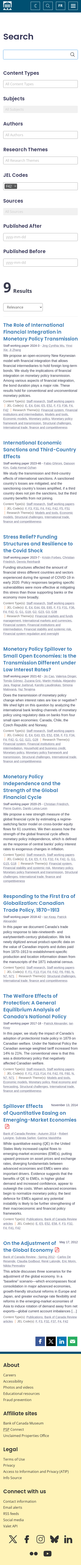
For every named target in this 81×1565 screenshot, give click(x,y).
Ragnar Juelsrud (22, 685)
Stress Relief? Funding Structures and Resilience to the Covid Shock (38, 544)
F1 (30, 972)
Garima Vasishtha (49, 1138)
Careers (9, 1375)
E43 (37, 735)
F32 (50, 859)
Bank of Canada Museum (23, 1423)
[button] (40, 1341)
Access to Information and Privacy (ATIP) (36, 1471)
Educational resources (21, 1393)
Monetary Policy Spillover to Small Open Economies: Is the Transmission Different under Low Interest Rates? (39, 659)
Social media (13, 1520)
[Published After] (40, 237)
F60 (67, 972)
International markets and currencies (47, 620)
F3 (58, 405)
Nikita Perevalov (14, 1265)
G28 (35, 739)
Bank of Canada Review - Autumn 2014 (29, 1133)
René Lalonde (50, 1261)
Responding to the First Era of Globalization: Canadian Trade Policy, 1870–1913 (39, 903)
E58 (56, 735)
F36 (64, 405)
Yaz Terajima (26, 689)
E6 (43, 607)
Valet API (10, 1526)
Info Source (12, 1477)
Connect (13, 1429)
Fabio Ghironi (53, 463)
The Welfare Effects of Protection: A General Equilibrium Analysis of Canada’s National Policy (34, 1006)
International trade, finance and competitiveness (35, 427)
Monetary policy (39, 418)
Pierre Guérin (12, 808)
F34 (71, 735)
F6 (61, 972)
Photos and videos (18, 1387)
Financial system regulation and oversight (31, 633)
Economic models (15, 418)
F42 (5, 410)
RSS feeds (11, 1513)
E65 (49, 607)
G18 (28, 612)
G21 (28, 739)
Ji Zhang (15, 350)
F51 (67, 508)
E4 (31, 405)
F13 (36, 972)
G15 (6, 863)
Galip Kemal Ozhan (23, 467)
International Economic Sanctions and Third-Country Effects (39, 450)
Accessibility (13, 1381)
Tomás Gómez (13, 680)
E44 (37, 405)
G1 (21, 612)
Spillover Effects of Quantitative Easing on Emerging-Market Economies (39, 1113)
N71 (11, 976)
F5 (61, 508)
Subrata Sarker (26, 1138)
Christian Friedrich (56, 804)
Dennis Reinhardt (28, 561)
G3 (48, 612)
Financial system (52, 410)
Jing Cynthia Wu (53, 345)
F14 (43, 972)
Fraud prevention (17, 1399)
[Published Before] (40, 263)
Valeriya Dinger (66, 676)
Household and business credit (44, 748)
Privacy (9, 1465)
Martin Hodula (52, 680)
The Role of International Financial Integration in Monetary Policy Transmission (40, 332)
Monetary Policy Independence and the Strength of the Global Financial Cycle (31, 787)
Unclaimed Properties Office (26, 1435)
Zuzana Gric (32, 680)
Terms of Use (14, 1459)
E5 (43, 405)
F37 (53, 1321)
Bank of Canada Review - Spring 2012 (29, 1257)
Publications (34, 1219)
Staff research (35, 401)
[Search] (72, 54)
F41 (48, 508)
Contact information (19, 1501)
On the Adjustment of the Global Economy (29, 1247)
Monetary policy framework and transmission (33, 872)
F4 (71, 405)
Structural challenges (57, 423)
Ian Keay (50, 917)
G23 (41, 612)
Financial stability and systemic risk (47, 629)
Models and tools (56, 414)
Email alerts (12, 1507)
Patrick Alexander (55, 1023)
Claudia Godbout (28, 1261)
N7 (5, 976)
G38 (54, 612)
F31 (36, 508)
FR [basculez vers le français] (60, 5)
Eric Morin (69, 1261)
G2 (34, 612)
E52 (49, 405)
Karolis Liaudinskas (48, 685)
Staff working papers (60, 401)
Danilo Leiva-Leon (35, 808)
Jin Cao (49, 676)
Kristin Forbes (51, 557)
